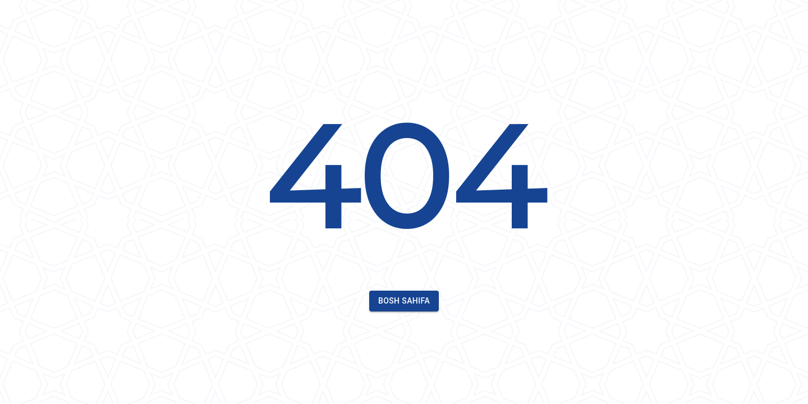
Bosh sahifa (404, 301)
